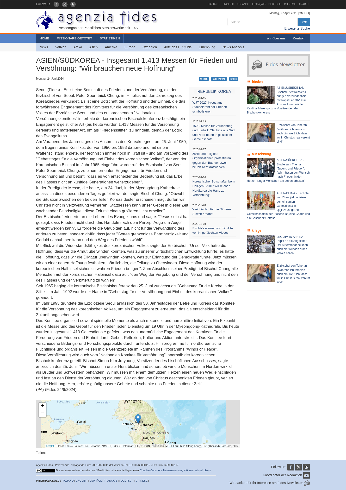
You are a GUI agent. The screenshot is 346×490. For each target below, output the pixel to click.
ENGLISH (228, 4)
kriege (233, 79)
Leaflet (50, 446)
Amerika (111, 47)
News (44, 47)
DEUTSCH (274, 4)
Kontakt (298, 38)
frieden (204, 79)
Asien (93, 47)
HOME (44, 38)
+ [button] (42, 406)
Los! (304, 22)
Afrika (78, 47)
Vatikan (60, 47)
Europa (129, 47)
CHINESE (290, 4)
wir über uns (276, 38)
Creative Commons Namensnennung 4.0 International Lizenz (175, 470)
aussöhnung (219, 79)
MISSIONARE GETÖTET (74, 38)
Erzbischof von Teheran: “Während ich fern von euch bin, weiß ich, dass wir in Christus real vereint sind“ (293, 133)
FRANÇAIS (259, 4)
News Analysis (233, 47)
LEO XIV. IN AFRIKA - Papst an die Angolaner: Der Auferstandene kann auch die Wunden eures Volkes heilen (292, 245)
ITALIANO (214, 4)
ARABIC (304, 4)
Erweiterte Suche (297, 28)
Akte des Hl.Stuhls (178, 47)
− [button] (42, 413)
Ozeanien (149, 47)
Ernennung (207, 47)
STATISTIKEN (110, 38)
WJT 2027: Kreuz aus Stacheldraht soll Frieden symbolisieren (209, 107)
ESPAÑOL (243, 4)
